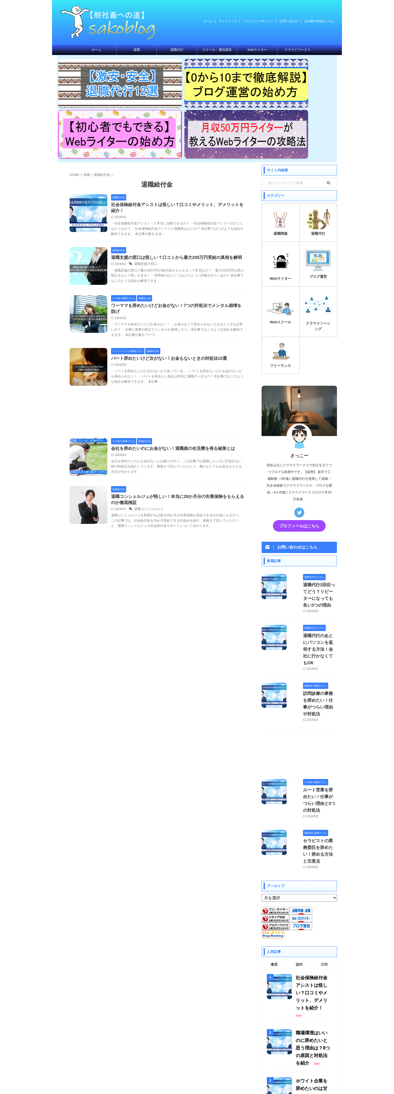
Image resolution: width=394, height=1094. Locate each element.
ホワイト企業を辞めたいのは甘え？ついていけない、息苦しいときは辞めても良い (313, 928)
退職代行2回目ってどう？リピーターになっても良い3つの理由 (312, 514)
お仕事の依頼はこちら (319, 21)
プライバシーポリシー (258, 21)
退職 (136, 50)
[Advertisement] (157, 336)
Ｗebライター (257, 50)
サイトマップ (228, 21)
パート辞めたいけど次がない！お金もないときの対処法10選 (165, 282)
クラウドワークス (297, 50)
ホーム (207, 21)
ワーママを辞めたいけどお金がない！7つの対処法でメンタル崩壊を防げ (176, 233)
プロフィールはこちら (299, 449)
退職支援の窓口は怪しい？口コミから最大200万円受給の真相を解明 (172, 185)
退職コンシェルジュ (147, 433)
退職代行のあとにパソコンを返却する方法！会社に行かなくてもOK (313, 558)
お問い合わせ (289, 21)
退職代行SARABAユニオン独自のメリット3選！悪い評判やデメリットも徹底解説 (313, 972)
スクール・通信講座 (217, 50)
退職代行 (176, 50)
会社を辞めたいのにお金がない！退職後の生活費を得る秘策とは (169, 372)
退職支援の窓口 (144, 192)
